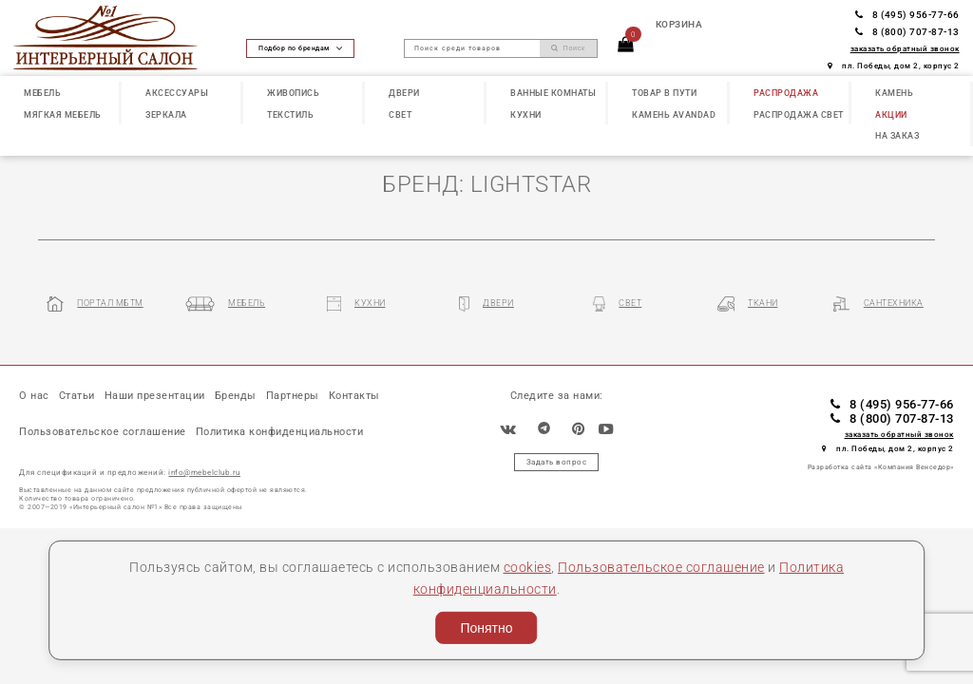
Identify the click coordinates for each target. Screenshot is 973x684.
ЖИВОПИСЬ (293, 92)
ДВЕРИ (404, 92)
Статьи (77, 396)
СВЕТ (400, 114)
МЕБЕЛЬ (42, 92)
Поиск (568, 48)
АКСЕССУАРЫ (176, 92)
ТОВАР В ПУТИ (664, 92)
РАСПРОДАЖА (786, 92)
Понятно (486, 628)
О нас (34, 396)
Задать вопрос (556, 462)
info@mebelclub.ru (204, 474)
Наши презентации (155, 396)
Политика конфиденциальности (280, 434)
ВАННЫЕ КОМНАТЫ (553, 92)
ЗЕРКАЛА (166, 114)
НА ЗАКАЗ (897, 135)
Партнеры (293, 396)
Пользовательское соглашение (661, 568)
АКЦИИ (891, 114)
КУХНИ (526, 114)
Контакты (355, 396)
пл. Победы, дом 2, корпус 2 (894, 65)
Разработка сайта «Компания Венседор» (881, 469)
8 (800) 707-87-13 (907, 32)
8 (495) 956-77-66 (907, 15)
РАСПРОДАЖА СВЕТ (799, 114)
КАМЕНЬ (894, 92)
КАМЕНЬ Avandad (673, 114)
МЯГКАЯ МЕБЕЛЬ (63, 114)
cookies (528, 568)
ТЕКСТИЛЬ (290, 114)
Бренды (237, 396)
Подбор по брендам (300, 48)
